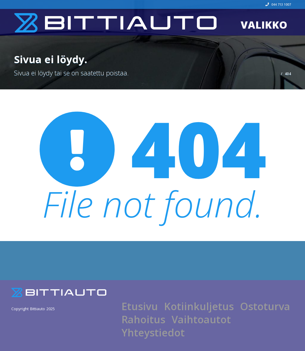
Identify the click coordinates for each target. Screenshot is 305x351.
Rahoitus (143, 319)
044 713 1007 (278, 4)
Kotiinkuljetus (199, 306)
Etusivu (140, 306)
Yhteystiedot (153, 332)
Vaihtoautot (201, 319)
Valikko (264, 25)
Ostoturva (265, 306)
